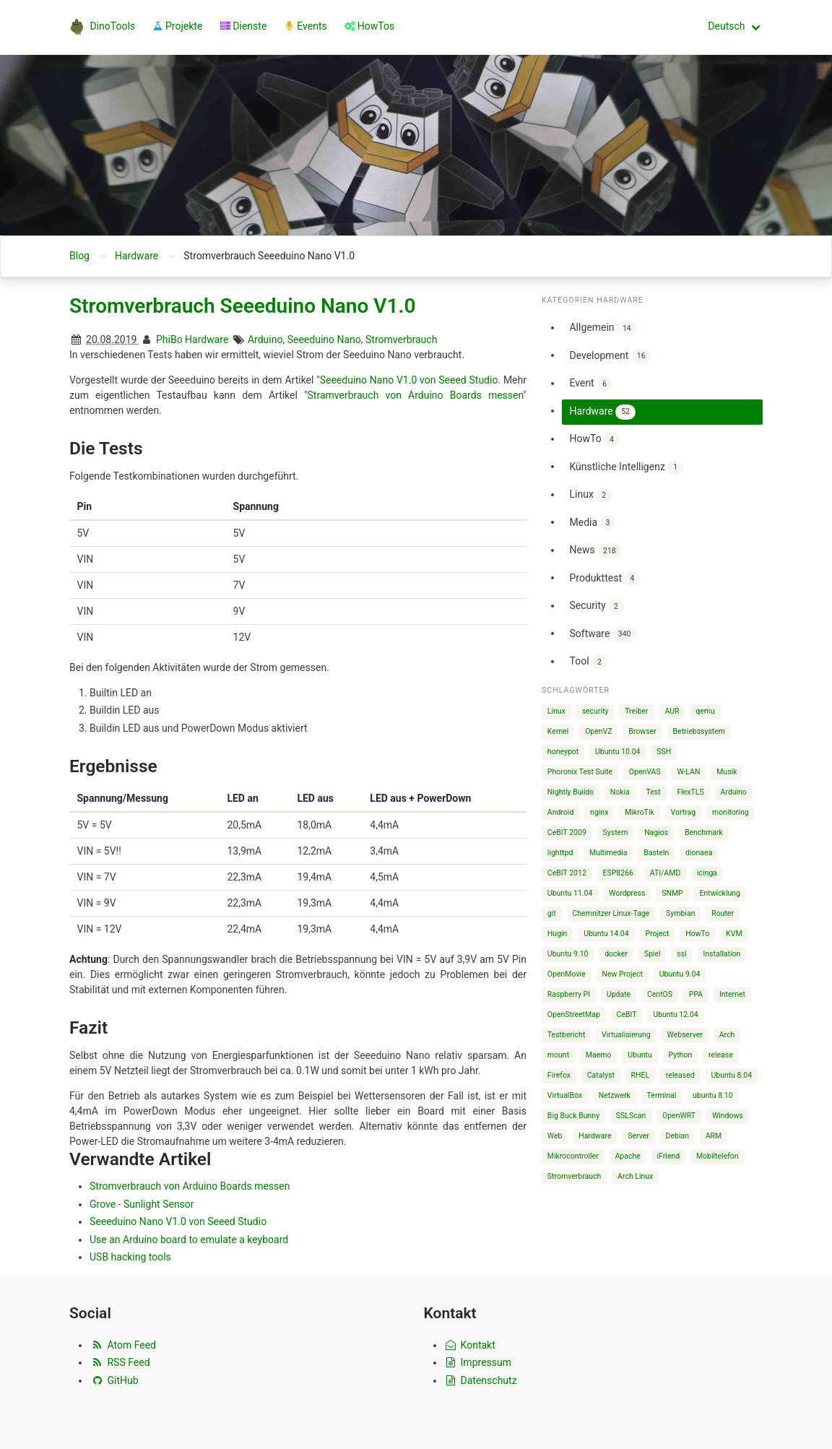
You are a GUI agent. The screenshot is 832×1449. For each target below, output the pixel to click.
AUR (671, 711)
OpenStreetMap (573, 1014)
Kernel (558, 731)
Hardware (136, 255)
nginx (599, 812)
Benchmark (704, 832)
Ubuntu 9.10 (568, 954)
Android (560, 812)
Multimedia (608, 852)
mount (558, 1055)
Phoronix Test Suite (579, 772)
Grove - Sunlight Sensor (142, 1204)
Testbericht (566, 1034)
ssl (681, 954)
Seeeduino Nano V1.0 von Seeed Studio (409, 380)
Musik (726, 772)
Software (602, 634)
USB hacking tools (130, 1257)
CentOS (659, 994)
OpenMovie (566, 974)
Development (610, 356)
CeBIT (627, 1014)
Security (596, 606)
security (595, 711)
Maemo (599, 1055)
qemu (705, 711)
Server (638, 1136)
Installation (721, 954)
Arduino (265, 339)
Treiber (636, 711)
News (595, 550)
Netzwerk (614, 1095)
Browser (642, 731)
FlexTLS (690, 792)
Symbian (680, 913)
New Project (622, 974)
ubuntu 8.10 (713, 1095)
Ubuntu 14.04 (606, 933)
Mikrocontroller (573, 1156)
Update (618, 994)
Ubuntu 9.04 (680, 974)
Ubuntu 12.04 (675, 1014)
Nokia (620, 792)
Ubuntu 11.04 (570, 893)
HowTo (594, 439)
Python (681, 1055)
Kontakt (469, 1345)
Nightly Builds (570, 792)
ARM (714, 1136)
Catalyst (601, 1075)
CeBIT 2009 (566, 832)
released (680, 1075)
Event (590, 384)
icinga (707, 873)
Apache (628, 1156)
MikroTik (639, 812)
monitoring (730, 812)
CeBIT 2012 (566, 873)
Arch (727, 1034)
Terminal (662, 1095)
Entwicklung (719, 893)
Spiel (652, 954)
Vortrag (683, 812)
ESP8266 (618, 873)
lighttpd (560, 852)
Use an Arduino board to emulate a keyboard (189, 1239)
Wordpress (627, 893)
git (551, 913)
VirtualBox (564, 1095)
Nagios (656, 832)
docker (616, 954)
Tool (588, 662)
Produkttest (604, 579)
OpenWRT (679, 1115)
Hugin (557, 933)
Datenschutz (480, 1380)
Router (722, 913)
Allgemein (602, 328)
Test (653, 792)
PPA (696, 994)
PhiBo (169, 339)
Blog (79, 255)
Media (592, 523)
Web (555, 1136)
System (615, 832)
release (720, 1055)
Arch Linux (635, 1176)
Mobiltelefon (717, 1156)
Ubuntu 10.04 (618, 751)
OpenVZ (598, 731)
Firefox (559, 1075)
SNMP (672, 893)
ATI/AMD (665, 873)
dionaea (698, 852)
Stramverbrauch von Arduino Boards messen (416, 395)
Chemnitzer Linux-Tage (611, 913)
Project (657, 933)
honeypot (562, 751)
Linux (590, 495)
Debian (677, 1136)
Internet (732, 994)
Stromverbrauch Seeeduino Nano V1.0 (242, 306)
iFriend (668, 1156)
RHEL (640, 1075)
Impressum (478, 1362)
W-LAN (688, 772)
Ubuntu (640, 1055)
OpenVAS (645, 772)
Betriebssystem (699, 731)
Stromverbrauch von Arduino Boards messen (190, 1186)
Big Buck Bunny (573, 1115)
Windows (727, 1115)
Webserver (685, 1034)
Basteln (656, 852)
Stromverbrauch (401, 339)
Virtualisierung (626, 1034)
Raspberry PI (568, 994)
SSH (663, 751)
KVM (734, 933)
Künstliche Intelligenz (625, 467)
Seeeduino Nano (324, 339)
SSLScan (631, 1115)
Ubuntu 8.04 (731, 1075)
